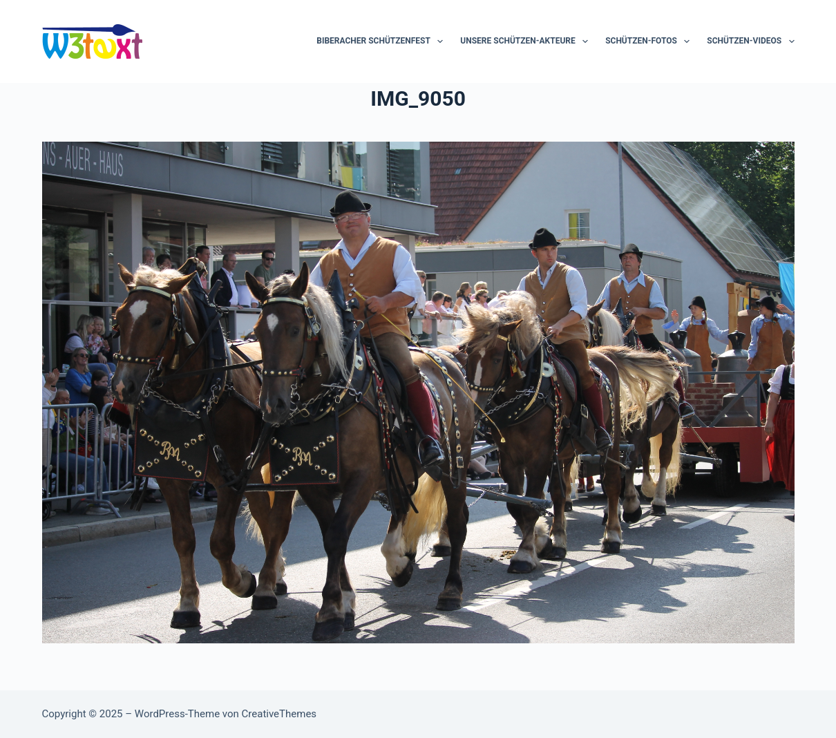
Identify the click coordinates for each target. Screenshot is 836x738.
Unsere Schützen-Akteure (526, 41)
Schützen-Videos (750, 41)
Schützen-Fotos (650, 41)
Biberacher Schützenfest (382, 41)
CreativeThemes (279, 714)
